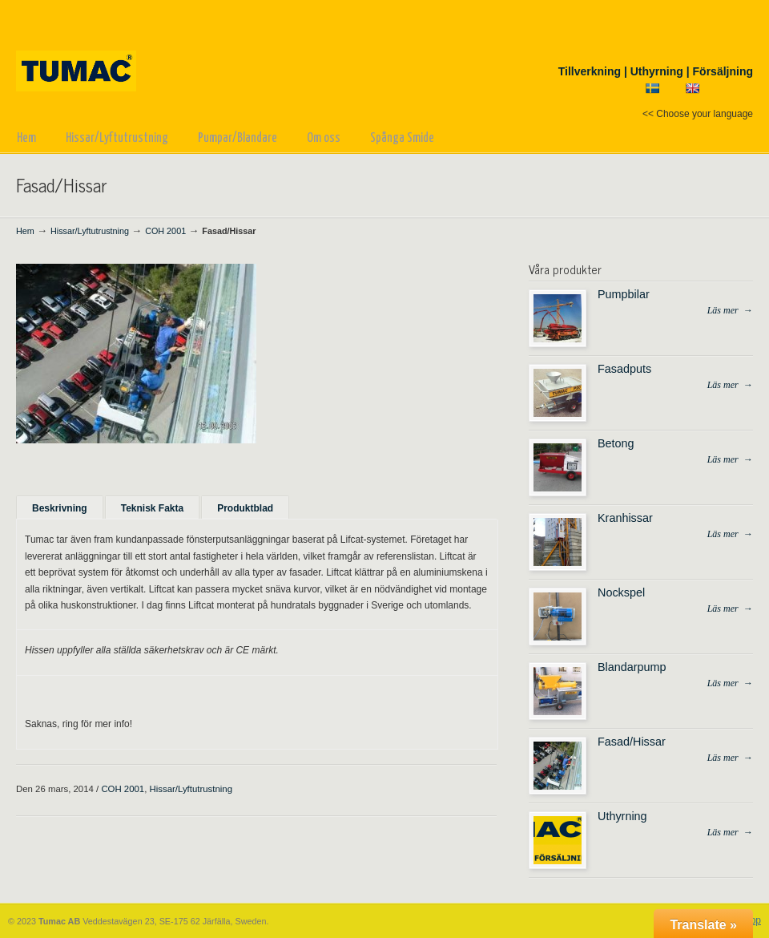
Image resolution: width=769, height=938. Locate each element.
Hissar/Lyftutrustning (89, 231)
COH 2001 (165, 231)
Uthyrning (622, 816)
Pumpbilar (624, 294)
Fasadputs (624, 368)
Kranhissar (625, 517)
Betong (616, 443)
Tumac (86, 48)
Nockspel (621, 592)
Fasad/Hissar (632, 741)
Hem (25, 231)
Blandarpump (632, 667)
